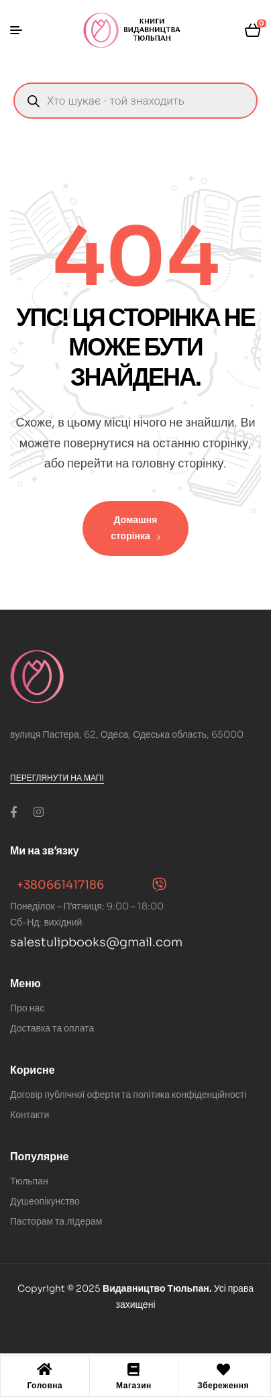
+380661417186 (60, 885)
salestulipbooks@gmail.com (96, 942)
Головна (44, 1385)
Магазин (134, 1385)
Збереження (223, 1385)
